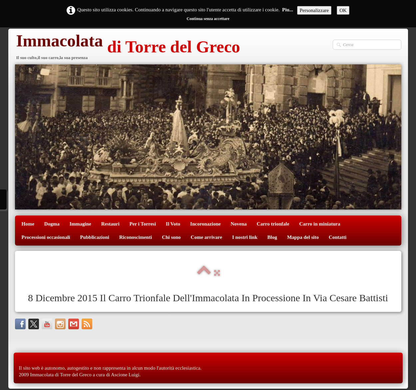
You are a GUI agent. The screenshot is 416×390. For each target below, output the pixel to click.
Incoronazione (205, 224)
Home (28, 224)
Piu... (287, 9)
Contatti (337, 237)
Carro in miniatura (319, 224)
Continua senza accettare (208, 18)
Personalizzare (314, 10)
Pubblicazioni (94, 237)
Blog (272, 237)
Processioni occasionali (46, 237)
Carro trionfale (273, 224)
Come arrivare (206, 237)
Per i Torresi (143, 224)
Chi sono (171, 237)
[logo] (127, 47)
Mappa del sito (303, 237)
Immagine (80, 224)
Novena (238, 224)
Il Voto (173, 224)
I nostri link (244, 237)
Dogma (52, 224)
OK (343, 10)
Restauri (110, 224)
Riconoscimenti (135, 237)
